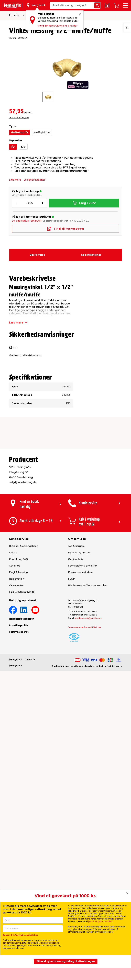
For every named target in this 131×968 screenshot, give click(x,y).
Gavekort (14, 565)
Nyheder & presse (79, 552)
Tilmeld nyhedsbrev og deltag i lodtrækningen (65, 961)
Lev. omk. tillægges (19, 117)
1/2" (13, 146)
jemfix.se (30, 659)
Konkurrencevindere (80, 572)
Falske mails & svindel (22, 591)
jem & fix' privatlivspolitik (100, 921)
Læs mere (15, 179)
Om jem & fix (75, 559)
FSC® (71, 578)
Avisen (13, 552)
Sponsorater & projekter (82, 565)
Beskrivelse (37, 254)
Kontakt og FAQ (18, 559)
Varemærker (16, 585)
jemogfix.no (15, 666)
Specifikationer (91, 254)
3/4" (23, 146)
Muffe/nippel (42, 132)
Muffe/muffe (19, 132)
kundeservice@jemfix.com (88, 618)
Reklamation (16, 578)
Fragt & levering (18, 572)
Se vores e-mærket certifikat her (84, 627)
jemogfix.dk (15, 659)
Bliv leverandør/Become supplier (87, 585)
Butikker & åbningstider (23, 546)
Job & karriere (76, 546)
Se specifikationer (34, 179)
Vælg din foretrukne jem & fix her (57, 25)
